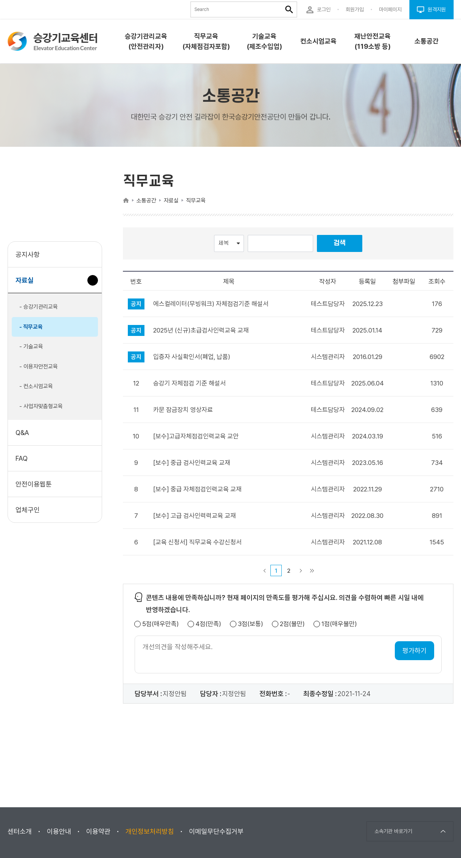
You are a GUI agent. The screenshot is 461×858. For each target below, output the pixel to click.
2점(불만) (292, 624)
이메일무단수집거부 (216, 831)
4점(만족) (208, 624)
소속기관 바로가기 (393, 831)
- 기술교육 (31, 346)
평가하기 (414, 650)
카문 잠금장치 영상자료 (183, 409)
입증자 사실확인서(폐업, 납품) (191, 357)
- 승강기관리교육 (38, 306)
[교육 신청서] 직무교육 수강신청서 (197, 542)
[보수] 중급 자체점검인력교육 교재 (197, 489)
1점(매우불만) (339, 624)
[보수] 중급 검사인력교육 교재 (191, 462)
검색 (340, 243)
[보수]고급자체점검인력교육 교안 (196, 436)
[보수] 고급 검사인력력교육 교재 (194, 515)
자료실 (27, 284)
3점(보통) (250, 624)
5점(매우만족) (160, 624)
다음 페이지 (300, 570)
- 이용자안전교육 (38, 366)
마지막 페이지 (312, 570)
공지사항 (28, 254)
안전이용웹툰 (34, 484)
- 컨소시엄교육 (36, 386)
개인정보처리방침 (150, 831)
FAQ (22, 458)
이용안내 (59, 831)
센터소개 (20, 831)
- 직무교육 (31, 326)
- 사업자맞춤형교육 (41, 406)
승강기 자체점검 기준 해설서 (189, 383)
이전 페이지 (264, 570)
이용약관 (98, 831)
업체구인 (28, 510)
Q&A (22, 433)
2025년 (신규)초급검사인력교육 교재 (201, 330)
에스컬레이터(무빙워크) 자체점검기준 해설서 (211, 304)
